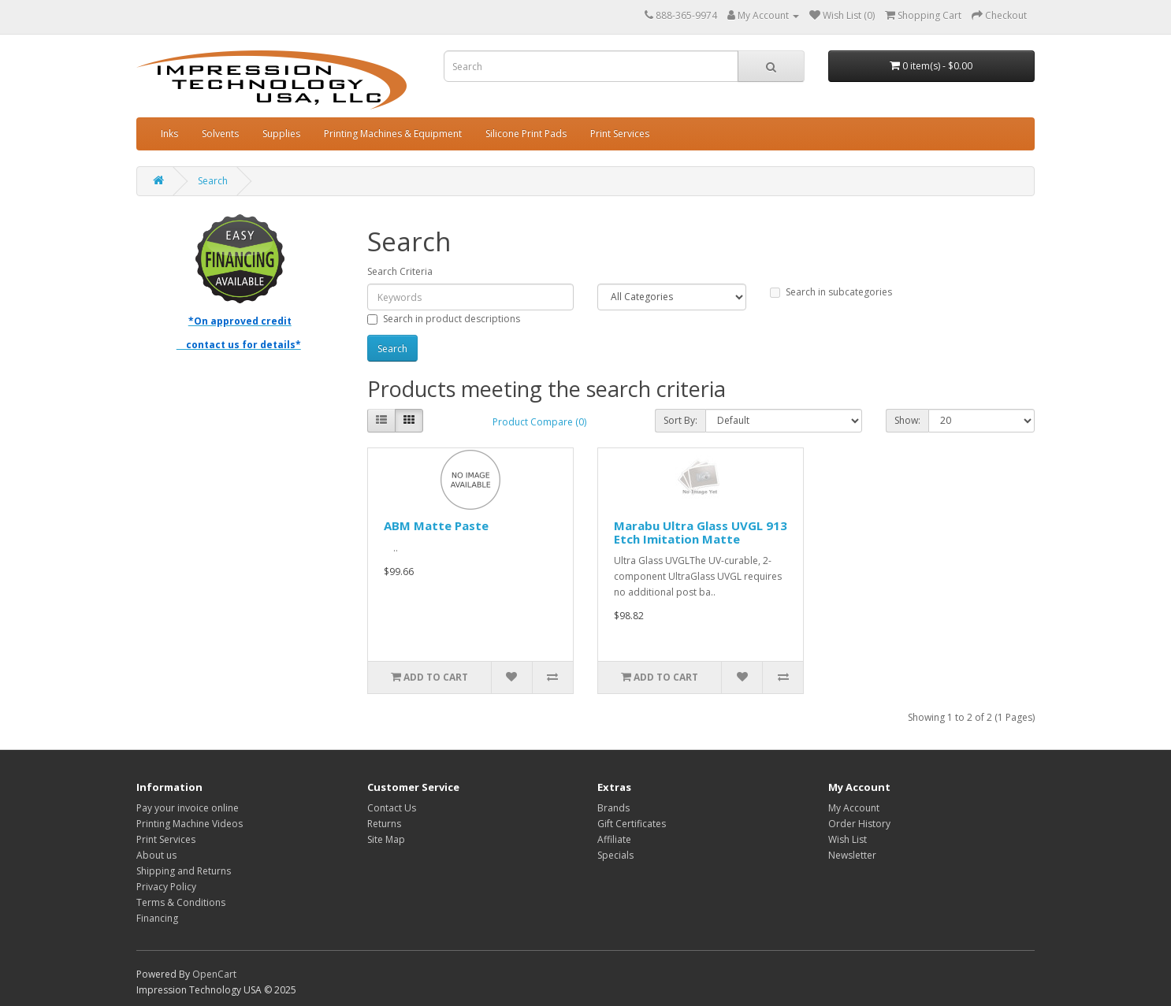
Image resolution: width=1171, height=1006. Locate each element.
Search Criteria (400, 271)
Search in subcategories (831, 292)
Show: (907, 420)
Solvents (220, 133)
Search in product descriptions (443, 318)
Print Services (619, 133)
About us (156, 855)
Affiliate (614, 839)
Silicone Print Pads (526, 133)
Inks (169, 133)
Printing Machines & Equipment (393, 133)
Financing (157, 918)
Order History (859, 823)
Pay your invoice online (187, 808)
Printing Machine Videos (189, 823)
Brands (613, 808)
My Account (853, 808)
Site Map (386, 839)
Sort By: (680, 420)
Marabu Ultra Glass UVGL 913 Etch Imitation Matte (700, 532)
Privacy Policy (166, 886)
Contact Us (391, 808)
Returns (384, 823)
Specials (615, 855)
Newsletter (852, 855)
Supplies (281, 133)
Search (213, 180)
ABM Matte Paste (436, 525)
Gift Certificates (631, 823)
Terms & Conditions (180, 902)
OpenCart (214, 974)
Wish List (847, 839)
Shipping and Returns (183, 871)
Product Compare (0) (539, 422)
